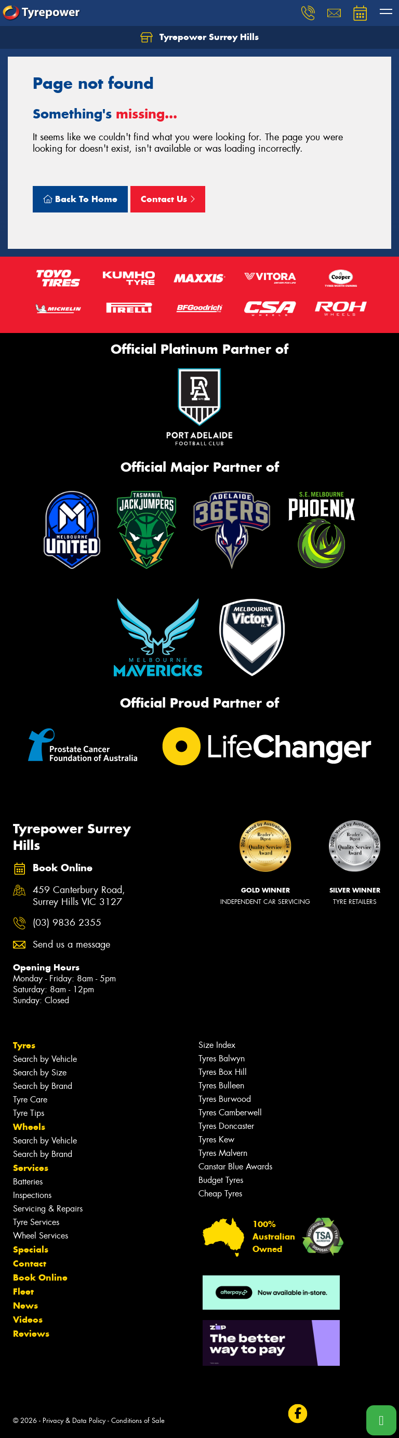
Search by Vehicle (45, 1059)
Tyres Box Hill (222, 1072)
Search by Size (39, 1072)
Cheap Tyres (220, 1193)
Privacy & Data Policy (74, 1420)
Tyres (24, 1045)
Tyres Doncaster (226, 1126)
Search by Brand (42, 1086)
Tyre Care (30, 1099)
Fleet (23, 1291)
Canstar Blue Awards (235, 1166)
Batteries (28, 1181)
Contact (29, 1263)
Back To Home (80, 199)
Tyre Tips (28, 1113)
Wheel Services (40, 1235)
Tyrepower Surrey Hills (199, 37)
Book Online (40, 1277)
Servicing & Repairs (48, 1208)
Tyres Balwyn (221, 1058)
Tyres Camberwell (230, 1112)
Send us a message (71, 945)
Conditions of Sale (138, 1420)
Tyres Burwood (224, 1099)
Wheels (29, 1127)
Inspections (32, 1195)
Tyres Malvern (222, 1153)
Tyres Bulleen (221, 1085)
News (25, 1305)
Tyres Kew (216, 1139)
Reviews (31, 1333)
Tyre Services (36, 1222)
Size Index (216, 1045)
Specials (30, 1249)
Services (30, 1168)
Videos (28, 1319)
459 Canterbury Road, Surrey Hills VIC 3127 (79, 896)
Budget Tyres (220, 1180)
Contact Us (168, 199)
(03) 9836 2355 (67, 923)
